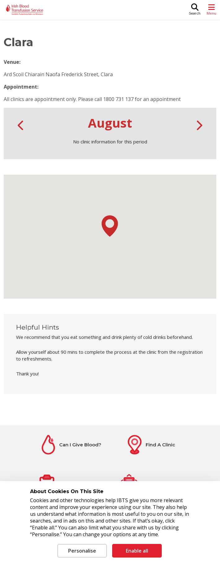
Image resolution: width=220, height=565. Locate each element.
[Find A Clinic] (150, 444)
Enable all (137, 550)
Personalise (82, 550)
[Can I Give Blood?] (70, 444)
